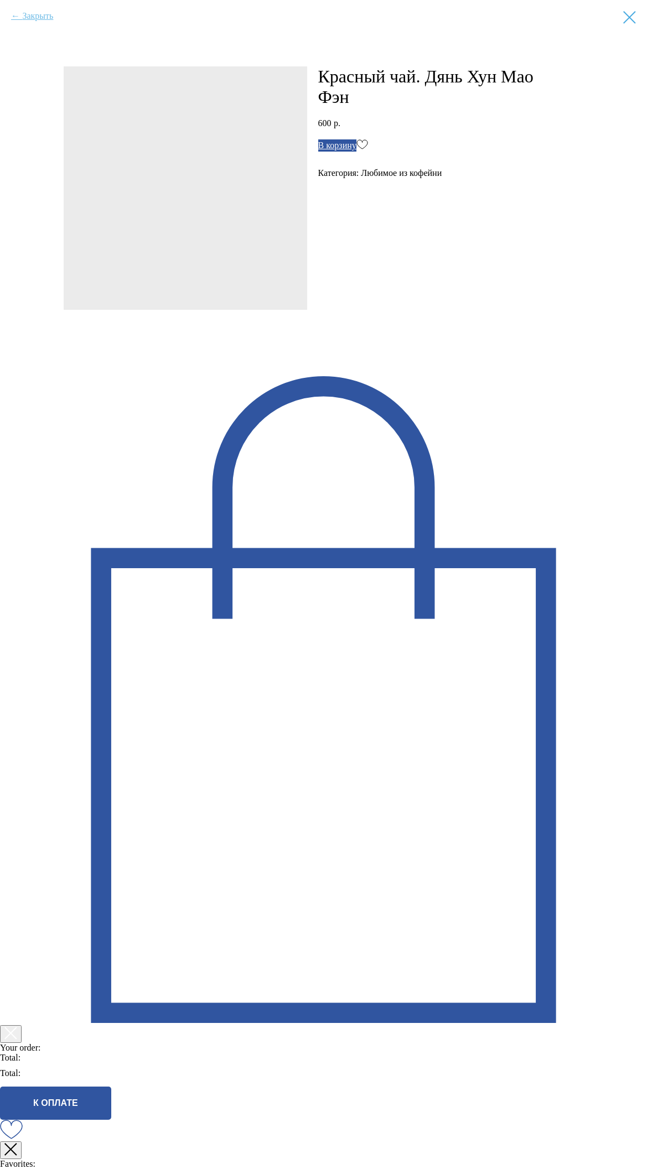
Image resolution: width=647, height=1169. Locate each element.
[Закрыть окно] (11, 1150)
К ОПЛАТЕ (55, 1103)
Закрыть (37, 15)
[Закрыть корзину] (11, 1034)
